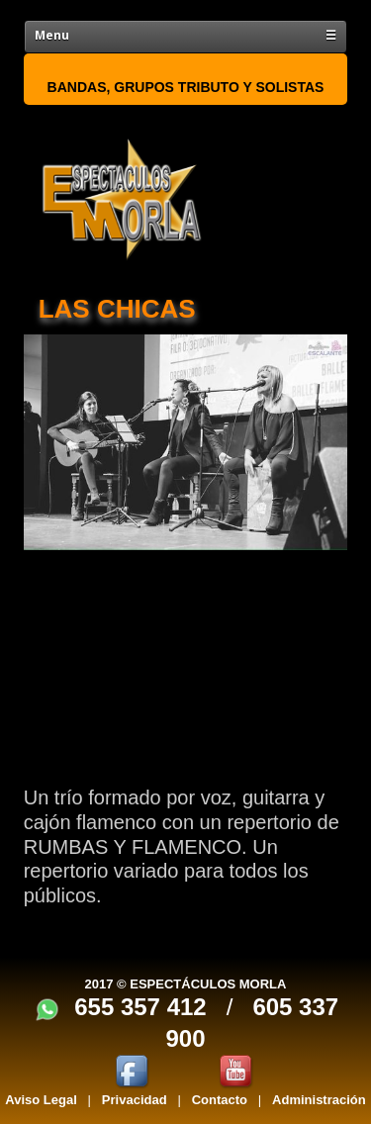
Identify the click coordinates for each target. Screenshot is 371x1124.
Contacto (219, 1099)
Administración (319, 1099)
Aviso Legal (40, 1099)
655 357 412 (140, 1006)
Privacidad (134, 1099)
